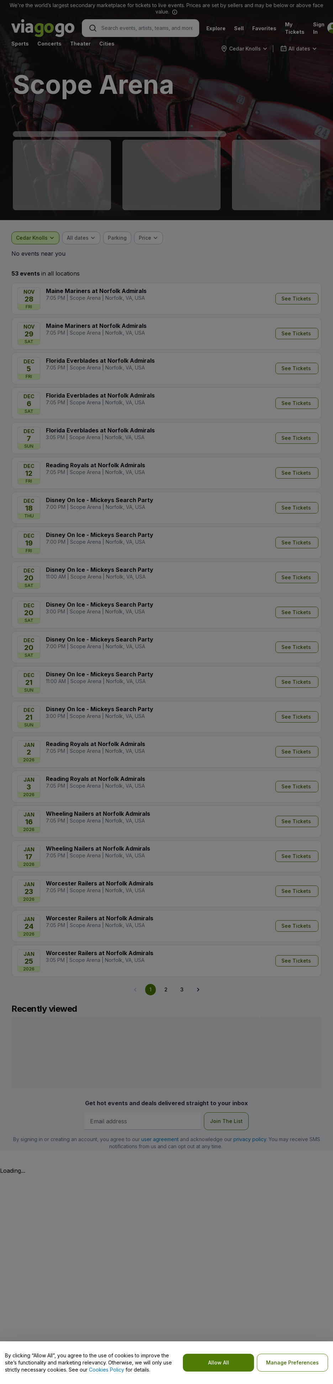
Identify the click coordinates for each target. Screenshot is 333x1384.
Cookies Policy (106, 1370)
